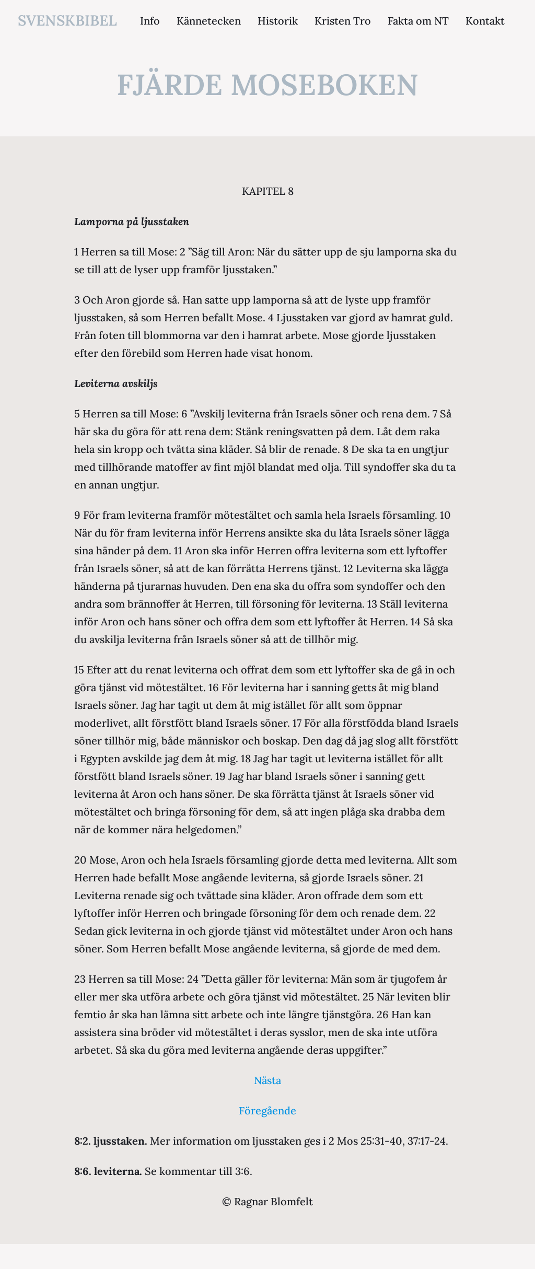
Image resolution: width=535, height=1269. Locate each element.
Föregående (267, 1110)
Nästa (267, 1080)
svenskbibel (67, 20)
